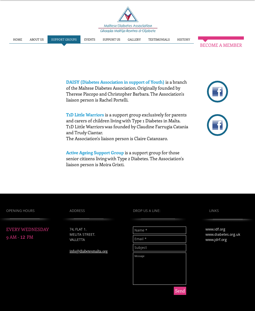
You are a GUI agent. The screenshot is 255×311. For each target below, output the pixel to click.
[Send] (180, 291)
